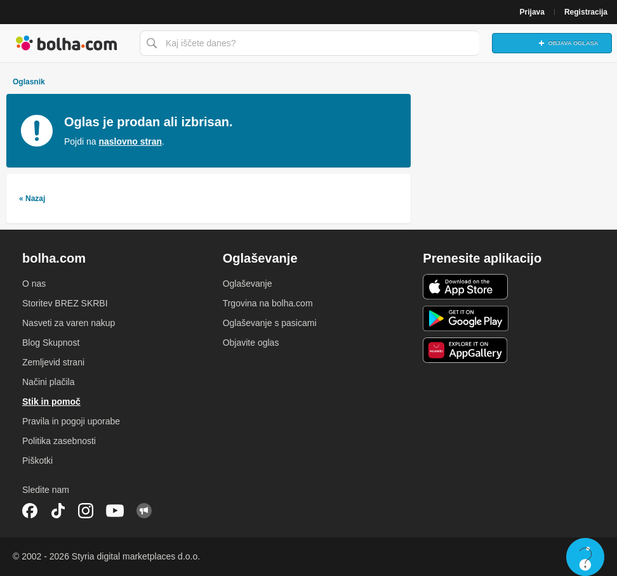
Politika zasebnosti (59, 441)
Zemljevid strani (53, 362)
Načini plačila (48, 382)
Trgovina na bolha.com (268, 303)
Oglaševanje (247, 283)
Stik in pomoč (51, 401)
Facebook (29, 510)
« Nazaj (32, 198)
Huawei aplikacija (465, 350)
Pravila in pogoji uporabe (71, 421)
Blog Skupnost (50, 342)
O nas (34, 283)
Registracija (585, 12)
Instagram (85, 510)
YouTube (115, 510)
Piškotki (37, 460)
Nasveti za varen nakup (68, 323)
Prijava (532, 12)
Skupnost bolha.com (144, 510)
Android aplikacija (465, 318)
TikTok (57, 510)
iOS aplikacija (465, 286)
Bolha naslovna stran (66, 43)
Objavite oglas (251, 342)
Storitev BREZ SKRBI (65, 303)
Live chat (585, 557)
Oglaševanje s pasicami (270, 323)
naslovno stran (130, 141)
